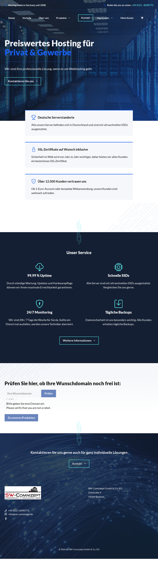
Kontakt (85, 17)
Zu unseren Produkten (21, 417)
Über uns (44, 17)
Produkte (65, 18)
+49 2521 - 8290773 (142, 5)
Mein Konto (127, 17)
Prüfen (48, 393)
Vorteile (26, 17)
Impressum (107, 18)
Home (11, 17)
